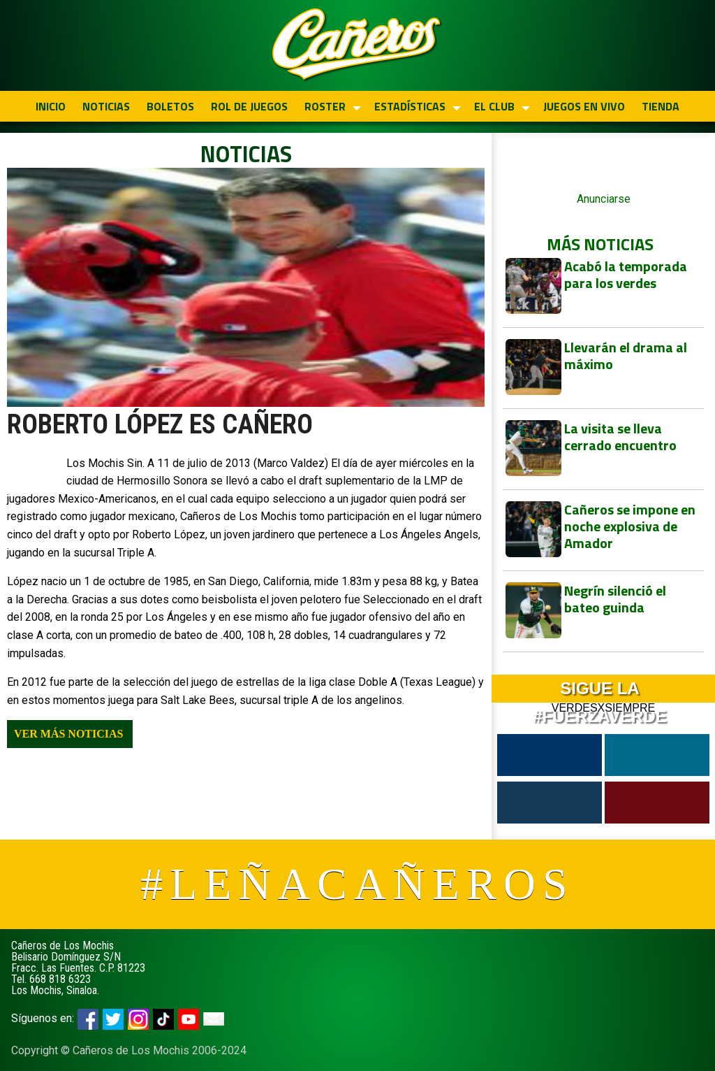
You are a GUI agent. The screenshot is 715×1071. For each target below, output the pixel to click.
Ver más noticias (68, 734)
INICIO (51, 106)
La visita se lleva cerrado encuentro (620, 436)
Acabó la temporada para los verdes (625, 274)
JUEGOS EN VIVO (584, 106)
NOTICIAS (106, 106)
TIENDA (660, 106)
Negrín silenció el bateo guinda (615, 599)
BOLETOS (170, 106)
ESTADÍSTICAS (409, 106)
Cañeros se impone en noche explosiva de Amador (629, 526)
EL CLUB (494, 106)
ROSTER (325, 106)
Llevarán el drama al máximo (625, 355)
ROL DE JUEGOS (249, 106)
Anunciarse (604, 199)
